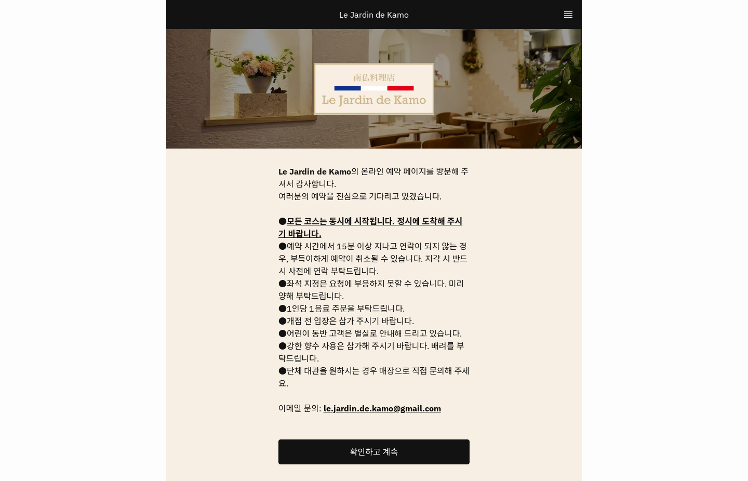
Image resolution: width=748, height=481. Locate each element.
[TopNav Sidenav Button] (568, 14)
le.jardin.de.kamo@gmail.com (382, 408)
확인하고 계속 (374, 452)
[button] (374, 452)
